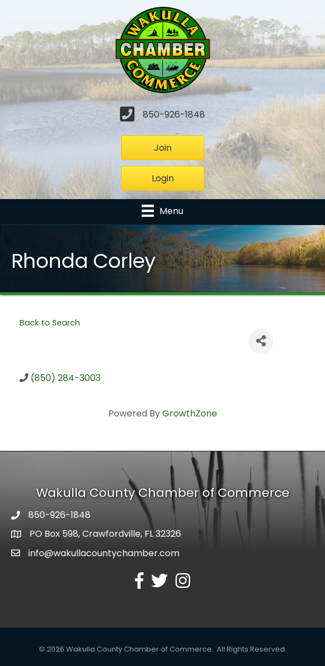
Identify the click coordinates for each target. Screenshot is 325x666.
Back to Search (49, 322)
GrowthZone (189, 413)
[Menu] (162, 210)
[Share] (260, 341)
